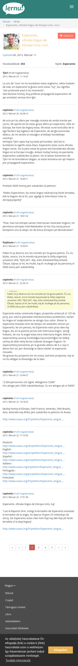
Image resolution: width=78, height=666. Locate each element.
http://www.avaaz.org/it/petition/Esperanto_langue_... (33, 467)
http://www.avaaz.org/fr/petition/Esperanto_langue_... (33, 419)
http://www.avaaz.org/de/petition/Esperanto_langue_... (34, 445)
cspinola (7, 55)
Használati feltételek (17, 628)
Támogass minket (15, 607)
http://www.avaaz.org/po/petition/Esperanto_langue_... (34, 474)
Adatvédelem (12, 621)
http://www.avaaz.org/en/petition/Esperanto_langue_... (34, 452)
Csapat (9, 600)
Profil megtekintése (23, 110)
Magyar (10, 585)
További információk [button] (18, 660)
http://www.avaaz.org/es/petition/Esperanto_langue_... (34, 460)
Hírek (17, 21)
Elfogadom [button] (60, 650)
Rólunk (9, 593)
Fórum (6, 21)
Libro (8, 614)
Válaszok (66, 35)
